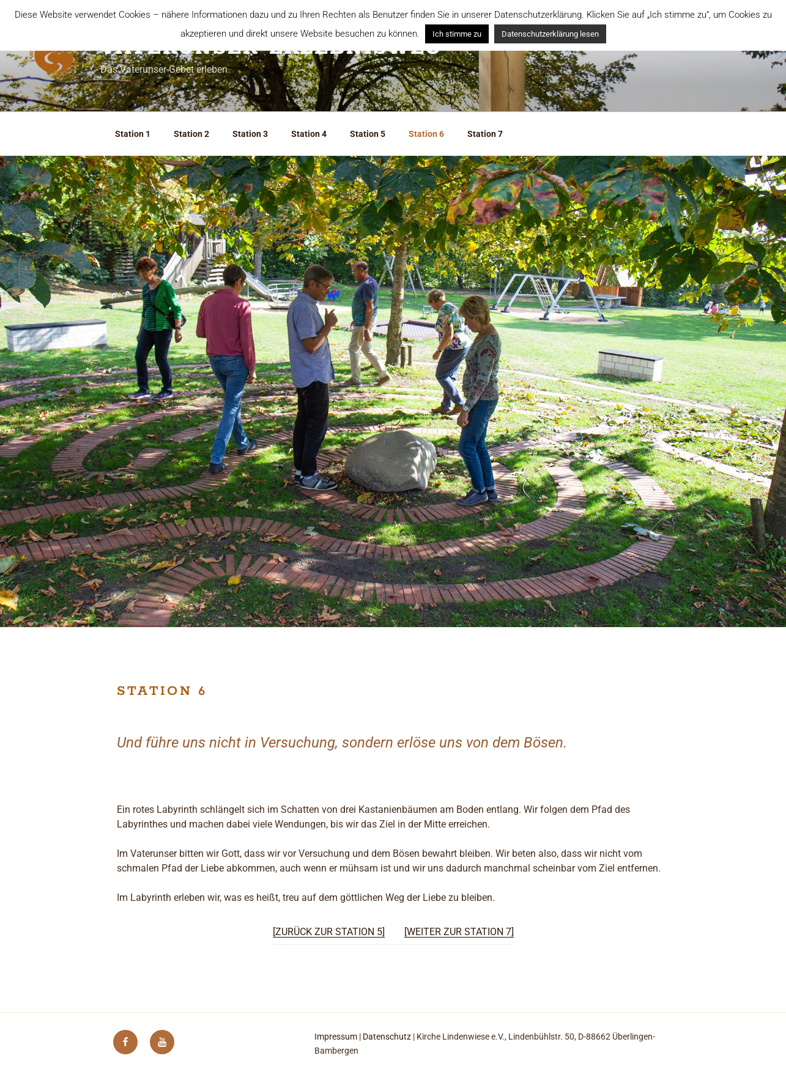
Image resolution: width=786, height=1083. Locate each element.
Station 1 (132, 134)
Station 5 (367, 134)
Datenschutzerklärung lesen (550, 34)
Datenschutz (387, 1036)
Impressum (335, 1036)
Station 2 (191, 134)
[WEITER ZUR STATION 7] (459, 932)
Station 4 (309, 134)
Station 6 (426, 134)
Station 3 (250, 134)
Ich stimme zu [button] (456, 34)
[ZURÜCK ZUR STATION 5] (329, 932)
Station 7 (485, 134)
